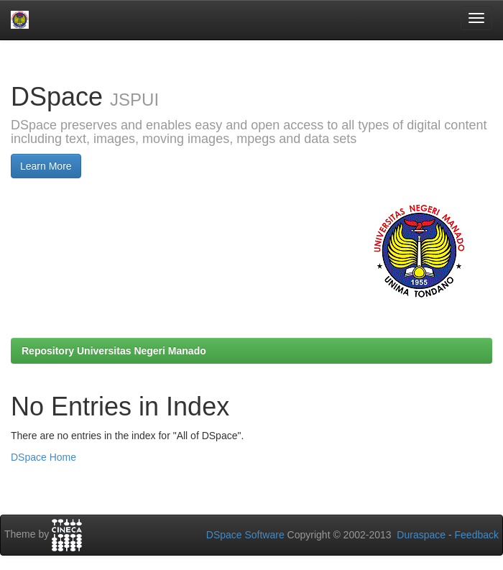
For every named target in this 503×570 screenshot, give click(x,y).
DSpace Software (245, 535)
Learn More (46, 166)
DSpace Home (43, 457)
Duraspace (421, 535)
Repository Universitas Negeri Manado (114, 351)
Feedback (477, 535)
